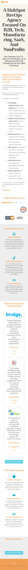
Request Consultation (14, 459)
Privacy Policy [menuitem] (13, 561)
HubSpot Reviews (22, 202)
